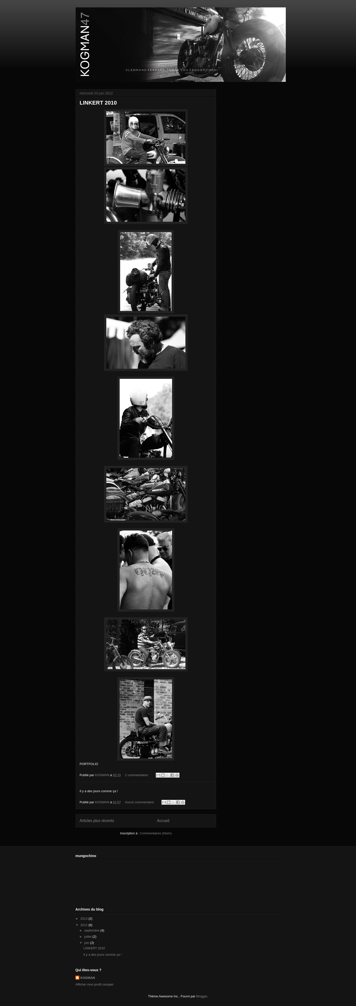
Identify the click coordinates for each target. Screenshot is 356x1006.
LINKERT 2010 (98, 103)
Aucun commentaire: (140, 802)
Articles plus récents (97, 821)
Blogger (201, 996)
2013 (84, 918)
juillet (88, 936)
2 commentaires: (137, 775)
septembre (92, 930)
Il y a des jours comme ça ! (102, 954)
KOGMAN (87, 978)
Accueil (163, 821)
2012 (84, 925)
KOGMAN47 (81, 14)
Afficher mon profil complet (94, 984)
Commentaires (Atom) (156, 833)
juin (87, 943)
